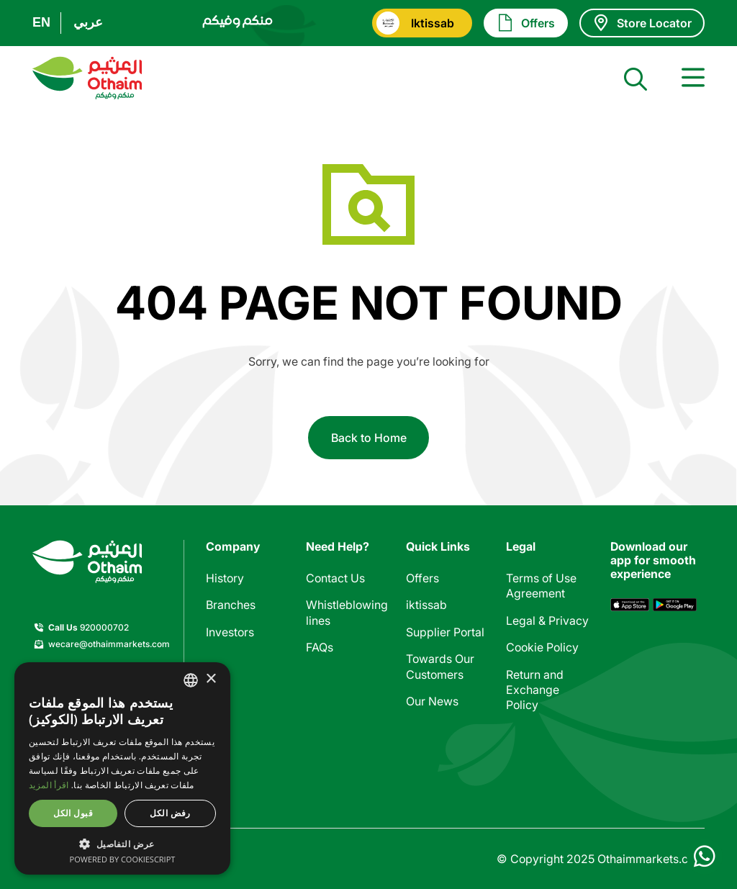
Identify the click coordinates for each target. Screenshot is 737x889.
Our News (432, 701)
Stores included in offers (447, 762)
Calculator (433, 728)
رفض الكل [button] (170, 813)
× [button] (210, 679)
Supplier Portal (445, 632)
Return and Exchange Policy (535, 690)
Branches (231, 604)
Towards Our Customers (440, 666)
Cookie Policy (542, 647)
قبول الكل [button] (73, 813)
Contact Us (335, 578)
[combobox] (191, 680)
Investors (230, 632)
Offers (422, 578)
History (225, 578)
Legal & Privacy (547, 620)
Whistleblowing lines (347, 612)
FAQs (319, 647)
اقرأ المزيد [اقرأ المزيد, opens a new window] (48, 785)
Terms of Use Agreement (541, 585)
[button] (122, 843)
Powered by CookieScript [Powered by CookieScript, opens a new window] (123, 859)
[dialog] (122, 768)
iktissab (426, 604)
